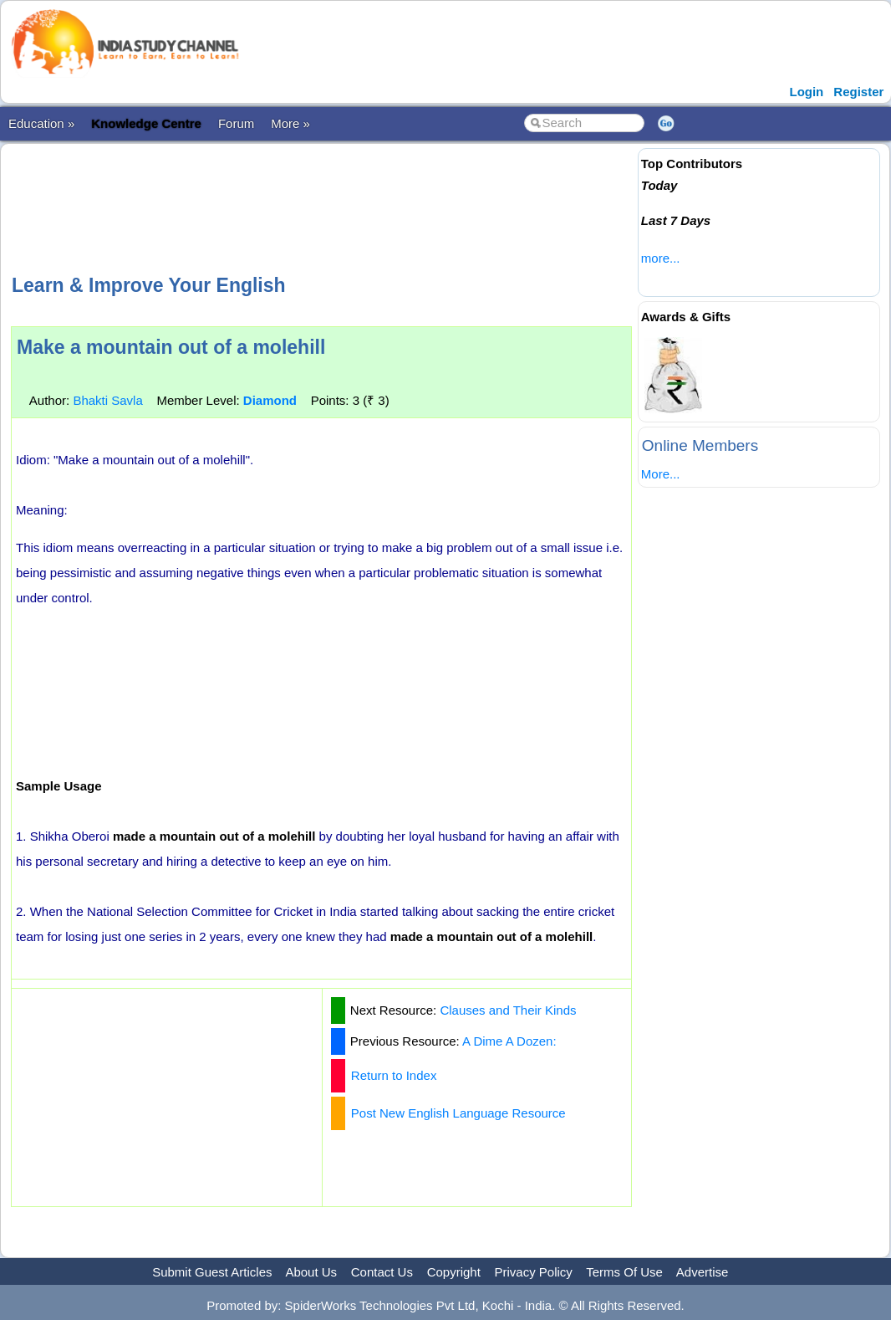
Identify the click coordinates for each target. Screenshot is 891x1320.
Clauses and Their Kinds (508, 1010)
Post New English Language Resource (458, 1113)
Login (806, 91)
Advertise (702, 1272)
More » (290, 123)
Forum (236, 123)
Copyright (454, 1272)
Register (858, 91)
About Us (311, 1272)
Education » (41, 123)
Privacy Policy (534, 1272)
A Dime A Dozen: (509, 1041)
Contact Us (382, 1272)
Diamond (270, 400)
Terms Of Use (624, 1272)
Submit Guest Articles (212, 1272)
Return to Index (394, 1075)
